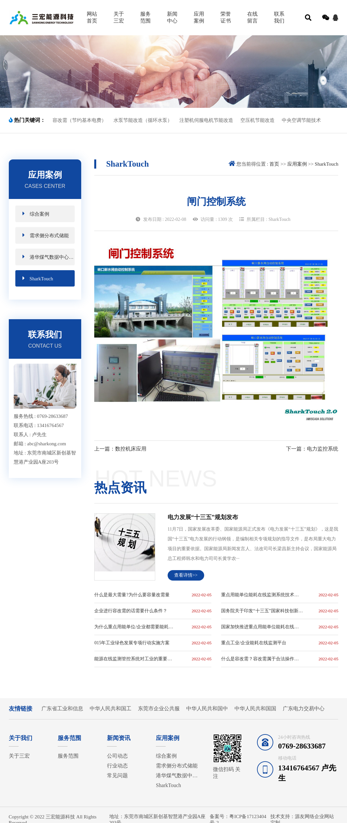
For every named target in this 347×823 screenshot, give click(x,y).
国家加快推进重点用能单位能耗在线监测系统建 (262, 626)
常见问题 (117, 775)
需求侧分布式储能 (46, 235)
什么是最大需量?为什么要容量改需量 (131, 594)
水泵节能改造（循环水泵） (142, 120)
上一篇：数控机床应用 (120, 449)
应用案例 (199, 17)
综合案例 (36, 213)
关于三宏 (118, 17)
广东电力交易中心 (303, 708)
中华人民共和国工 (110, 708)
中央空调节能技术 (301, 120)
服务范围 (145, 17)
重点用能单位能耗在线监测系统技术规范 (262, 594)
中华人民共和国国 (255, 708)
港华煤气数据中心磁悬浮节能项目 (49, 257)
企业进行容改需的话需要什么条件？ (130, 610)
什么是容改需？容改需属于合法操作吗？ (262, 658)
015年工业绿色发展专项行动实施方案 (132, 642)
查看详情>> (186, 575)
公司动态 (117, 756)
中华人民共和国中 (207, 708)
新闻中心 (172, 17)
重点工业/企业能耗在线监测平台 (253, 642)
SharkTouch (38, 278)
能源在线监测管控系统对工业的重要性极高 (135, 658)
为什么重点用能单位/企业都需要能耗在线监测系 (135, 626)
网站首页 (92, 17)
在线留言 (252, 17)
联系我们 (279, 17)
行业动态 (117, 765)
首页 (274, 164)
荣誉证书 (225, 17)
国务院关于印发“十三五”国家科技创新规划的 (262, 610)
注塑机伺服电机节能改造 (206, 120)
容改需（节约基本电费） (79, 120)
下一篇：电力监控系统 (312, 449)
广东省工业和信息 (62, 708)
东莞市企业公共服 (159, 708)
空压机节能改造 (257, 120)
